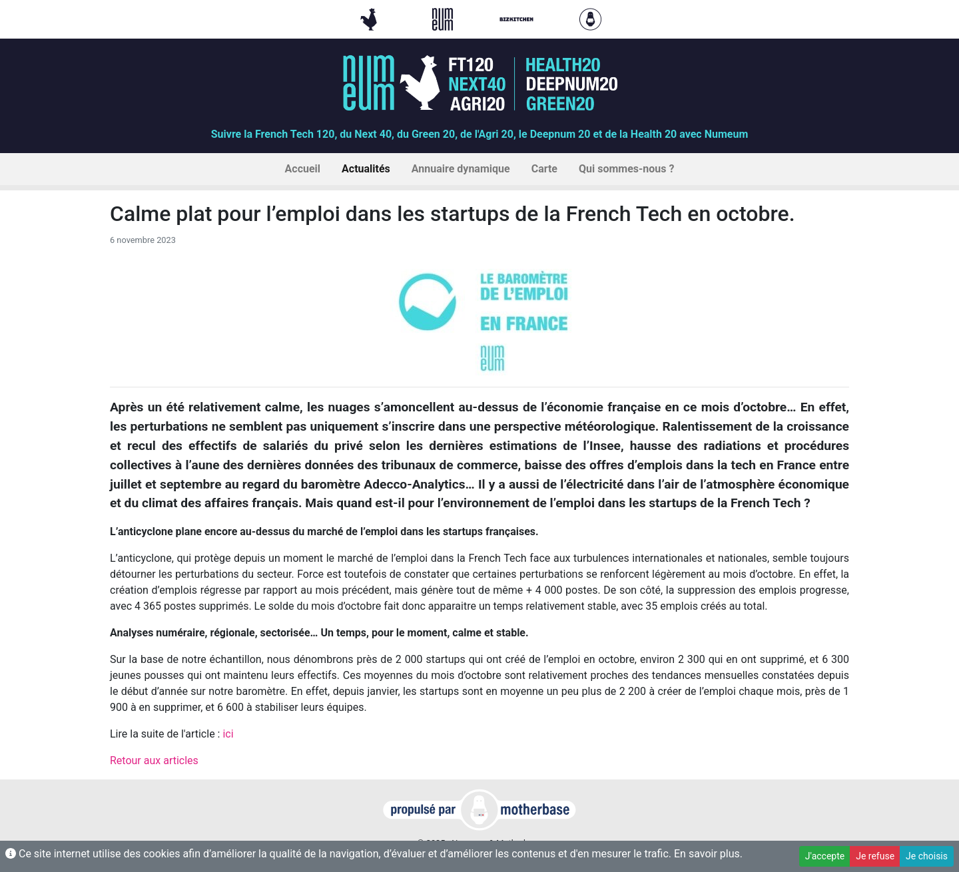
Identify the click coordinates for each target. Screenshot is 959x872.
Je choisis (927, 856)
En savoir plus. (708, 853)
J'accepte (824, 856)
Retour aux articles (154, 760)
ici (227, 734)
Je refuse (875, 856)
